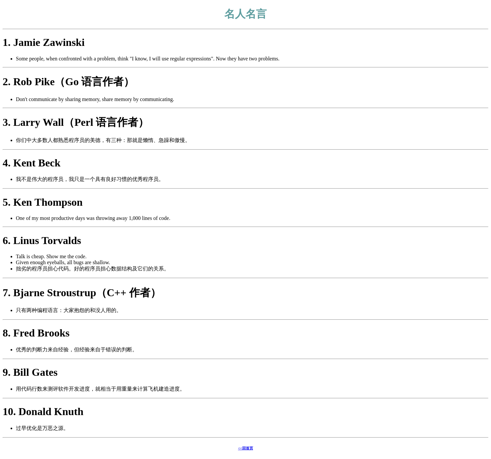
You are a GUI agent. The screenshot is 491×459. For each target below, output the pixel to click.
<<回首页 (245, 448)
